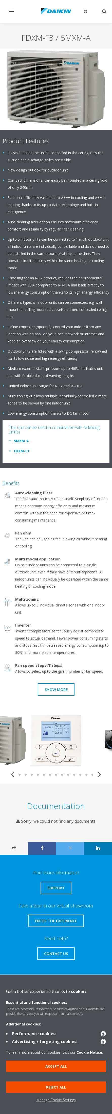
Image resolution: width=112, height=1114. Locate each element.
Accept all (56, 1066)
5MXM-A (21, 440)
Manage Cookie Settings (56, 1099)
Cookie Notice (89, 1052)
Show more (56, 689)
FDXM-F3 (21, 451)
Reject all (56, 1087)
